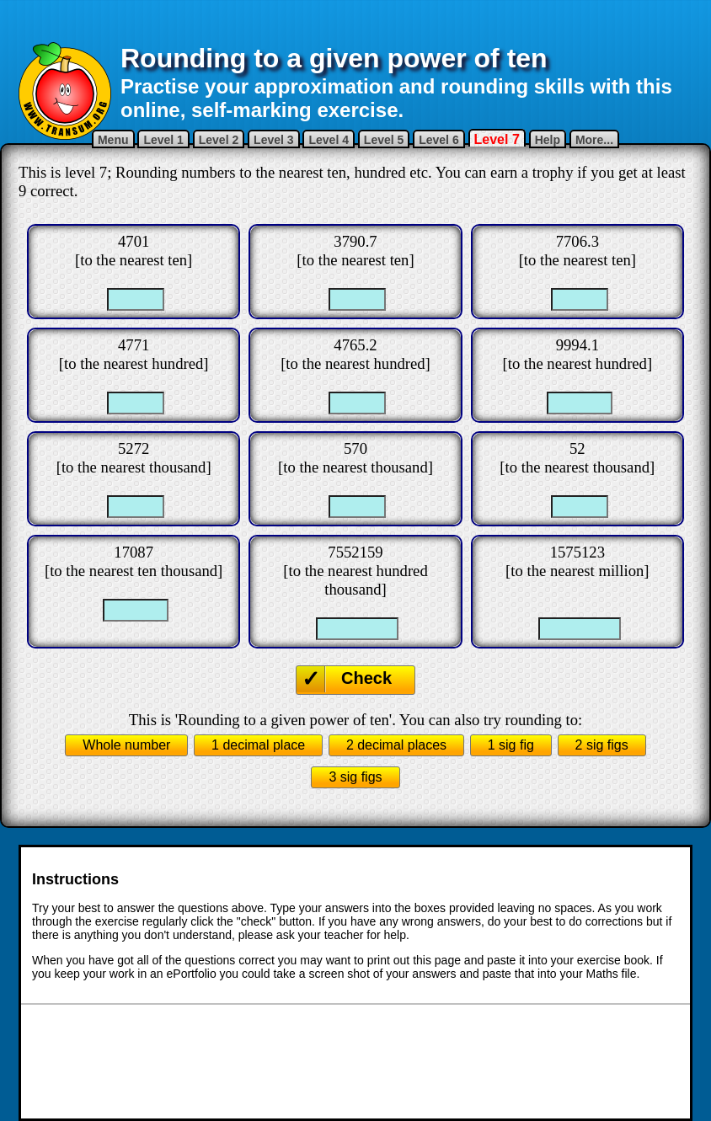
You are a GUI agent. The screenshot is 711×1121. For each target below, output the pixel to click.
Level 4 (328, 140)
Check (366, 678)
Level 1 (163, 140)
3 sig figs (355, 777)
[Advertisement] (355, 21)
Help (547, 140)
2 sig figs (601, 745)
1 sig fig (511, 745)
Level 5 (384, 140)
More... (594, 140)
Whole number (126, 745)
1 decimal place (258, 745)
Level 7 (497, 139)
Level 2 (218, 140)
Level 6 (438, 140)
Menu (113, 140)
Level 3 (273, 140)
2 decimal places (396, 745)
